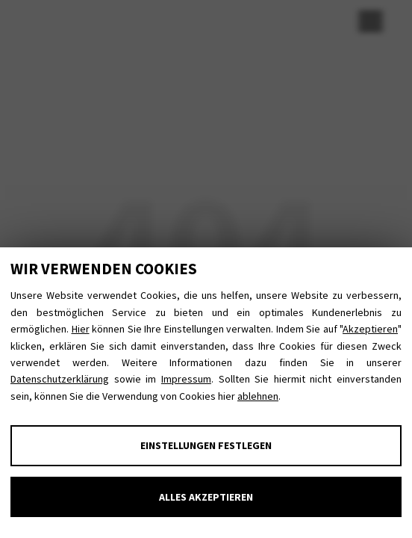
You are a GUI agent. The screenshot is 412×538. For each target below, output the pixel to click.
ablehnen (257, 396)
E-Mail (136, 19)
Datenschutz (261, 19)
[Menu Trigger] (370, 20)
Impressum (186, 379)
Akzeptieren (370, 329)
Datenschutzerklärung (59, 379)
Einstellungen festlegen (206, 445)
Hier (81, 329)
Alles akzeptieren (206, 497)
